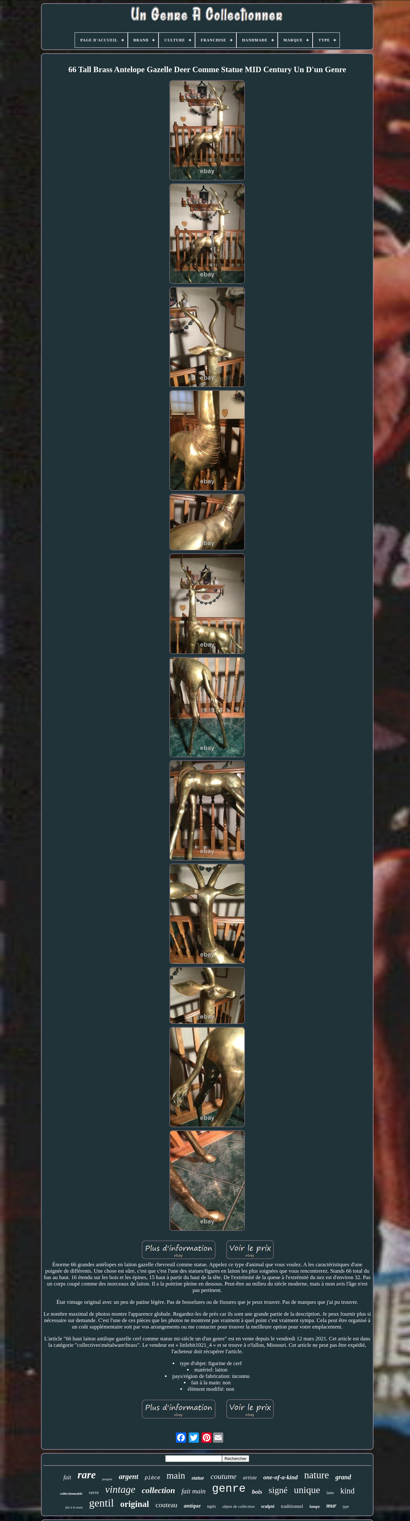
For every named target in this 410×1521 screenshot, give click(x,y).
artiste (250, 1477)
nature (316, 1475)
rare (87, 1475)
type (346, 1506)
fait (67, 1477)
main (176, 1475)
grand (343, 1477)
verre (94, 1492)
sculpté (268, 1506)
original (134, 1504)
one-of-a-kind (280, 1477)
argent (128, 1477)
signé (277, 1490)
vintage (120, 1489)
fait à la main (74, 1507)
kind (347, 1490)
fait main (194, 1491)
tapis (211, 1506)
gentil (101, 1503)
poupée (107, 1479)
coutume (223, 1476)
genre (229, 1489)
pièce (152, 1478)
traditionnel (292, 1506)
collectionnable (71, 1493)
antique (192, 1506)
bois (257, 1491)
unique (307, 1489)
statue (198, 1478)
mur (331, 1505)
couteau (166, 1505)
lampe (314, 1506)
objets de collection (238, 1506)
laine (330, 1493)
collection (158, 1490)
